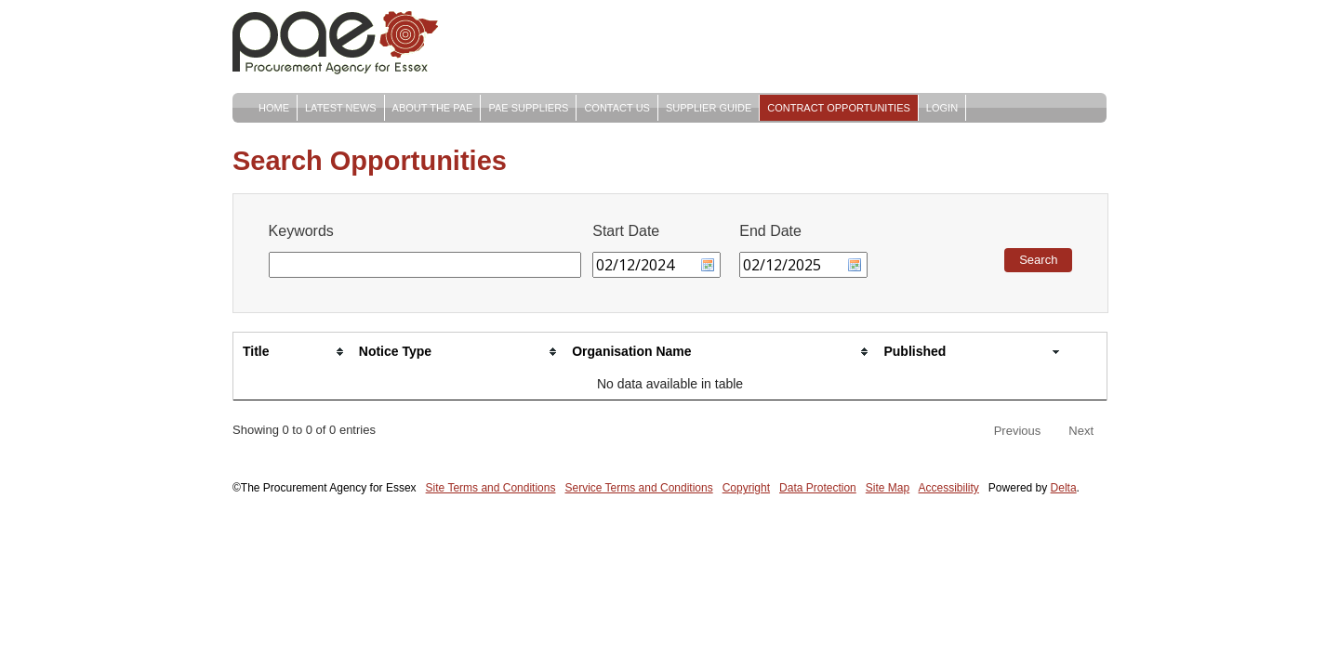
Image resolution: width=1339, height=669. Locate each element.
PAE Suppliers (528, 107)
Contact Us (617, 107)
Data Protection (817, 487)
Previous (1017, 431)
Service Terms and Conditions (638, 487)
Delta (1064, 487)
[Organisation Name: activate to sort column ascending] (718, 352)
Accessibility (949, 487)
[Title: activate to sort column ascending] (291, 352)
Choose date (707, 264)
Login (942, 107)
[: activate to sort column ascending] (1086, 352)
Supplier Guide (708, 107)
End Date (770, 231)
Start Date (625, 231)
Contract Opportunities (838, 107)
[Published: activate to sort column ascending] (970, 352)
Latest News (341, 107)
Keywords (301, 231)
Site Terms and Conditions (491, 487)
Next (1081, 431)
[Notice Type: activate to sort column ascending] (456, 352)
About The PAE (432, 107)
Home (274, 107)
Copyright (746, 487)
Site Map (887, 487)
